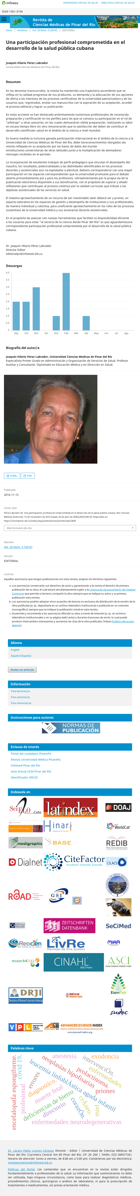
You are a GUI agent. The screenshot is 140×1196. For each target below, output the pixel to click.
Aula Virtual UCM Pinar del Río (31, 771)
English (15, 650)
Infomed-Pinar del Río (25, 765)
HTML (13, 476)
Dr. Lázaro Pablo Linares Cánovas (31, 1150)
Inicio (9, 30)
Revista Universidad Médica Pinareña (35, 759)
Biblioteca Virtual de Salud (118, 2)
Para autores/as (20, 697)
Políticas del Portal (21, 1169)
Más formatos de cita (19, 528)
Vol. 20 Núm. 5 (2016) (44, 30)
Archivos (22, 30)
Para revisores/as (21, 703)
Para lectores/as (20, 691)
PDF (29, 476)
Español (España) (21, 655)
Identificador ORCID (24, 777)
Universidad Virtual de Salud (80, 2)
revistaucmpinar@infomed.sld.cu (30, 1162)
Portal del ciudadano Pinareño (31, 753)
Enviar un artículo (22, 669)
